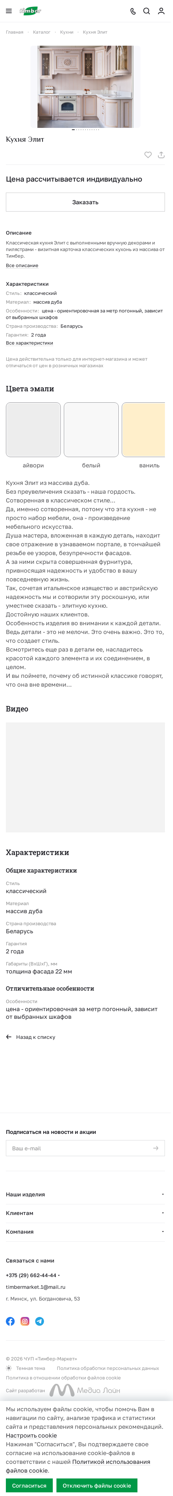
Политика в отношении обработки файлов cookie (63, 1378)
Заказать (85, 202)
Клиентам (19, 1213)
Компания (20, 1231)
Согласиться (29, 1485)
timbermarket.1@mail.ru (35, 1287)
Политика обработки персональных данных (108, 1368)
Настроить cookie (31, 1435)
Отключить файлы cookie (97, 1485)
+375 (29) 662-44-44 (31, 1275)
